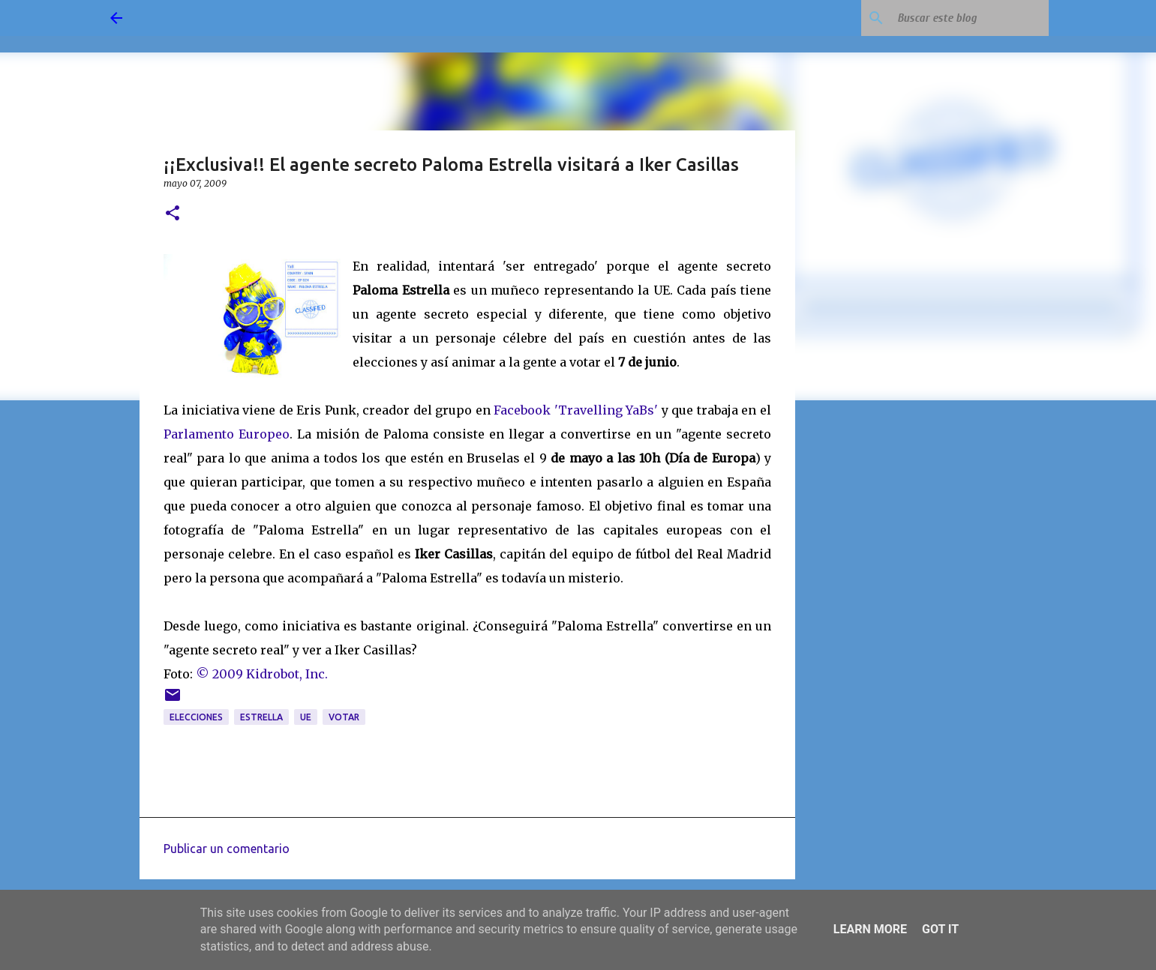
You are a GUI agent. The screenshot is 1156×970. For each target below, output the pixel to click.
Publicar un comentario (227, 848)
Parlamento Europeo (227, 434)
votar (344, 717)
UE (305, 717)
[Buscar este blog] (970, 18)
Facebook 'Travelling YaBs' (576, 410)
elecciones (196, 717)
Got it (940, 929)
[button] (173, 214)
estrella (261, 717)
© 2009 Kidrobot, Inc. (262, 673)
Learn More (870, 929)
